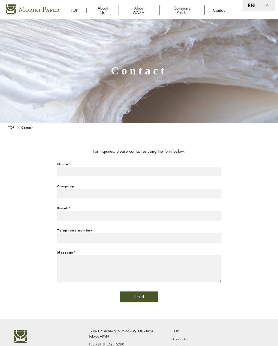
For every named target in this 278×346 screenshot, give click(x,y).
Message (66, 252)
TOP (74, 10)
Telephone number (74, 230)
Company (65, 186)
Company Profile (182, 10)
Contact (219, 10)
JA (266, 5)
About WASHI (139, 10)
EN (251, 5)
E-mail (64, 208)
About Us (103, 10)
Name (64, 164)
